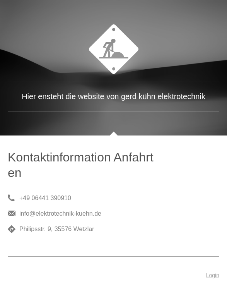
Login (212, 275)
